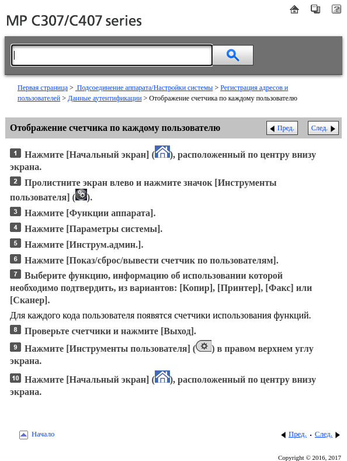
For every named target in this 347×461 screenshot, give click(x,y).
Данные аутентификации (105, 98)
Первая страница (43, 88)
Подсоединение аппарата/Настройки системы (144, 88)
